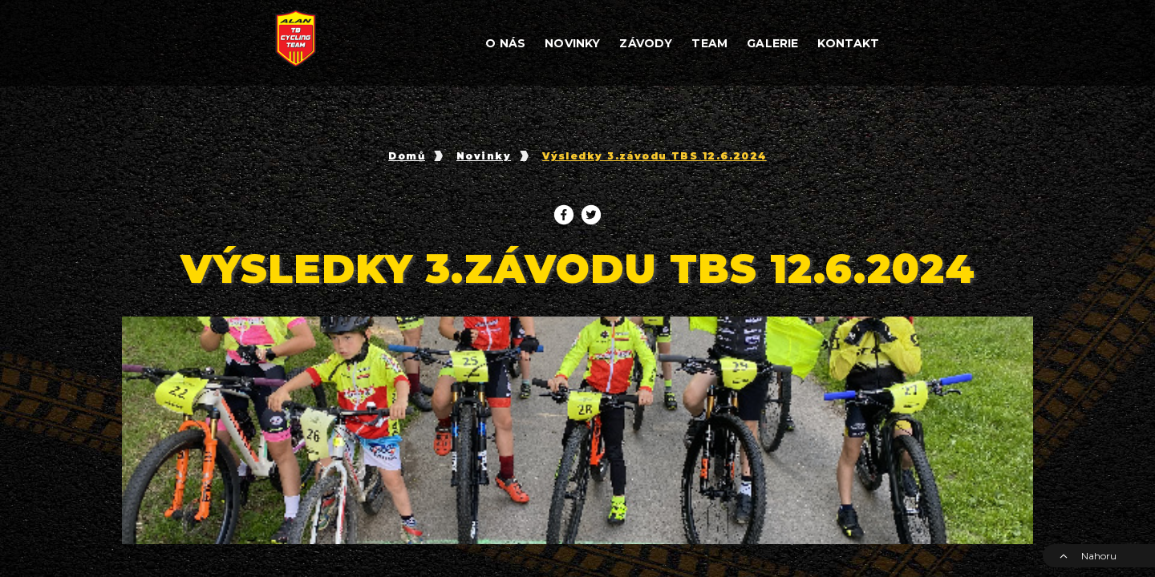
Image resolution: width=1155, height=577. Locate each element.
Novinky (483, 156)
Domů (406, 156)
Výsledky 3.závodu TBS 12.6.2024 (654, 156)
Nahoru (1087, 556)
